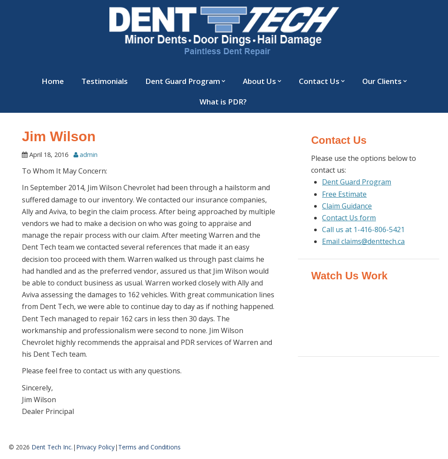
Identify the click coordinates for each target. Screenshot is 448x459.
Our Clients (382, 81)
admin (89, 154)
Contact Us (319, 81)
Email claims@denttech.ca (363, 241)
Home (53, 81)
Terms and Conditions (149, 447)
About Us (259, 81)
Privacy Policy (95, 447)
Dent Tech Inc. (52, 447)
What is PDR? (223, 102)
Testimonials (104, 81)
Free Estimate (344, 194)
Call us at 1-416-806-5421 (363, 229)
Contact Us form (349, 218)
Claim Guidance (347, 206)
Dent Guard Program (182, 81)
